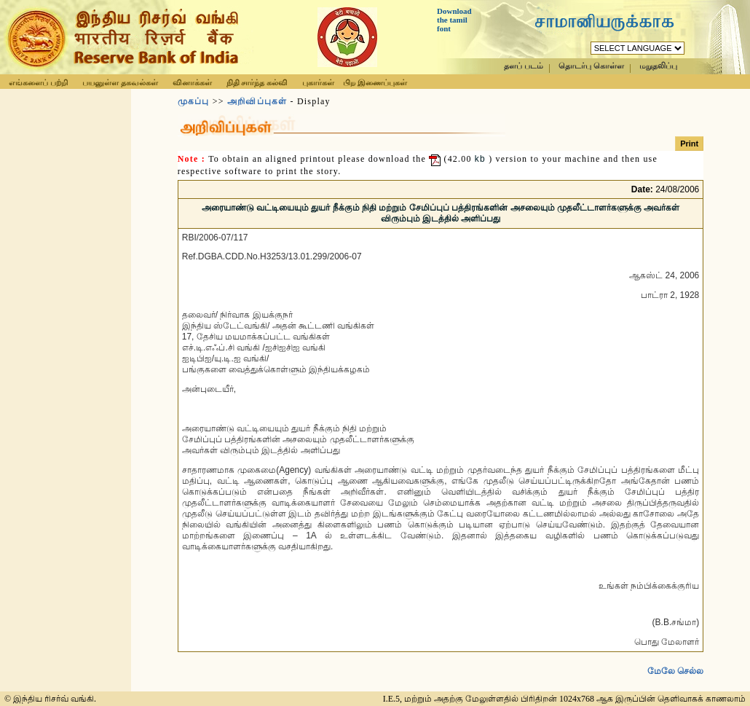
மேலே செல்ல (675, 659)
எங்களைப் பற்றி (38, 82)
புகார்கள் (318, 82)
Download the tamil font (454, 20)
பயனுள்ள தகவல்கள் (120, 82)
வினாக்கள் (192, 82)
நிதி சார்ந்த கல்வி (257, 82)
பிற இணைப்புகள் (375, 82)
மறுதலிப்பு (658, 66)
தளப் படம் (523, 66)
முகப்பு (194, 101)
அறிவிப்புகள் (257, 101)
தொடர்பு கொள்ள (591, 66)
